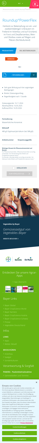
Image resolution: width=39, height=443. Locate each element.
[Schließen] (36, 382)
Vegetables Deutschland (15, 311)
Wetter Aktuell (11, 330)
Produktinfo (7, 51)
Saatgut (8, 343)
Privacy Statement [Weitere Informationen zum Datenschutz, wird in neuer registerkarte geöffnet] (26, 423)
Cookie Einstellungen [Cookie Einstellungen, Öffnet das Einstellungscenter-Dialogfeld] (19, 427)
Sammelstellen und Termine (16, 361)
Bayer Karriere (11, 298)
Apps (7, 327)
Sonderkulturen (11, 346)
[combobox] (19, 72)
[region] (19, 411)
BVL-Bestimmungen (27, 51)
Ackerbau (9, 340)
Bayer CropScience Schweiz (16, 305)
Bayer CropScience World (15, 295)
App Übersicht (20, 268)
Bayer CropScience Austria (16, 301)
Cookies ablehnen (19, 433)
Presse (7, 308)
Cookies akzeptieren (19, 439)
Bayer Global (10, 291)
